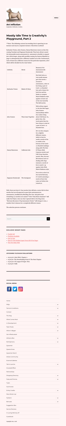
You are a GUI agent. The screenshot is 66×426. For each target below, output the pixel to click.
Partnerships (10, 371)
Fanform (9, 398)
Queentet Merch (11, 353)
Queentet (9, 345)
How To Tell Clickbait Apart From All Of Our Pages (23, 240)
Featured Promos (11, 379)
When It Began (11, 330)
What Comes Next (12, 319)
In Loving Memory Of (12, 413)
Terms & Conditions (12, 308)
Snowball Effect (11, 368)
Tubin (8, 383)
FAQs (8, 304)
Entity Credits (10, 390)
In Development (11, 323)
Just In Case (11, 238)
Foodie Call (11, 234)
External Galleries (11, 360)
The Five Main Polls (14, 242)
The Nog (9, 315)
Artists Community (12, 357)
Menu (56, 18)
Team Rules (10, 327)
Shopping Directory (12, 375)
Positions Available (13, 236)
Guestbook (9, 416)
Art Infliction (13, 24)
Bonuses (9, 401)
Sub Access (9, 386)
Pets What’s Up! (11, 394)
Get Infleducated (11, 334)
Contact (8, 312)
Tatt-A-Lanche (10, 364)
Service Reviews (11, 409)
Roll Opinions (10, 342)
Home (8, 300)
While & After (10, 338)
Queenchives (10, 349)
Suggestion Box (11, 405)
